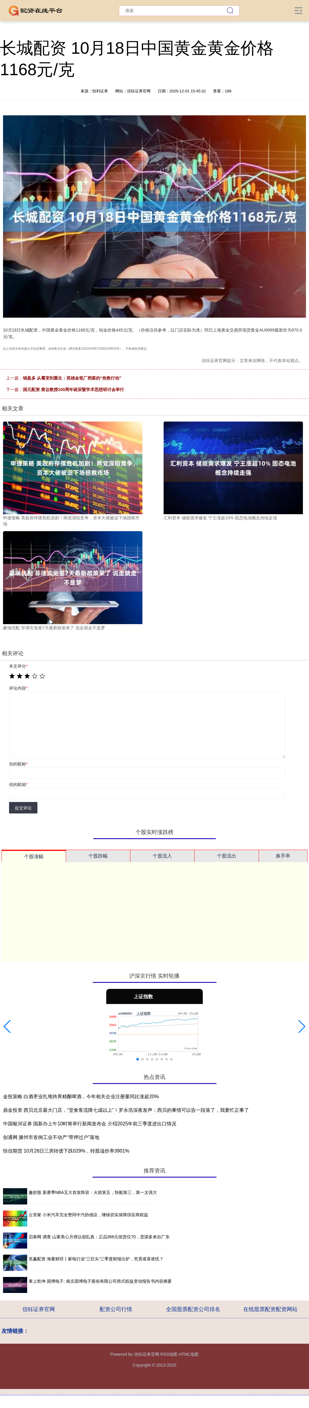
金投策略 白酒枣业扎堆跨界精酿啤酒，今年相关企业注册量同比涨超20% (81, 1096)
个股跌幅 (98, 855)
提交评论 (23, 808)
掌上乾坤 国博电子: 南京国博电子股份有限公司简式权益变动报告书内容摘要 (100, 1281)
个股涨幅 (33, 856)
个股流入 (162, 855)
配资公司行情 (116, 1309)
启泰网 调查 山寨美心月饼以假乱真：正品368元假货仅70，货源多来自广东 (99, 1236)
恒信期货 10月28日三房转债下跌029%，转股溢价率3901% (66, 1150)
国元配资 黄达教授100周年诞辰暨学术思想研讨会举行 (73, 389)
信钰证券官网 (38, 1309)
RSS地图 (168, 1354)
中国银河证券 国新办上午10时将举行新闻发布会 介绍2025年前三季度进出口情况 (89, 1123)
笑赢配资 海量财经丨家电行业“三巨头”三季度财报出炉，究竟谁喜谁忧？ (96, 1258)
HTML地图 (189, 1354)
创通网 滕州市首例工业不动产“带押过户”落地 (51, 1137)
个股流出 (226, 855)
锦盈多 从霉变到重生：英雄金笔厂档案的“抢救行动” (72, 378)
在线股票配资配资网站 (270, 1309)
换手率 (283, 855)
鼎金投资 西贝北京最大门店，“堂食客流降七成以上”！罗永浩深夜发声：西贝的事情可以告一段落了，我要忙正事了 (126, 1110)
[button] (7, 1026)
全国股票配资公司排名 (193, 1309)
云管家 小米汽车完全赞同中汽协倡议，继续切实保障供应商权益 (88, 1214)
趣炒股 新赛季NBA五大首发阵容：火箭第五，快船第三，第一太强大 (93, 1192)
